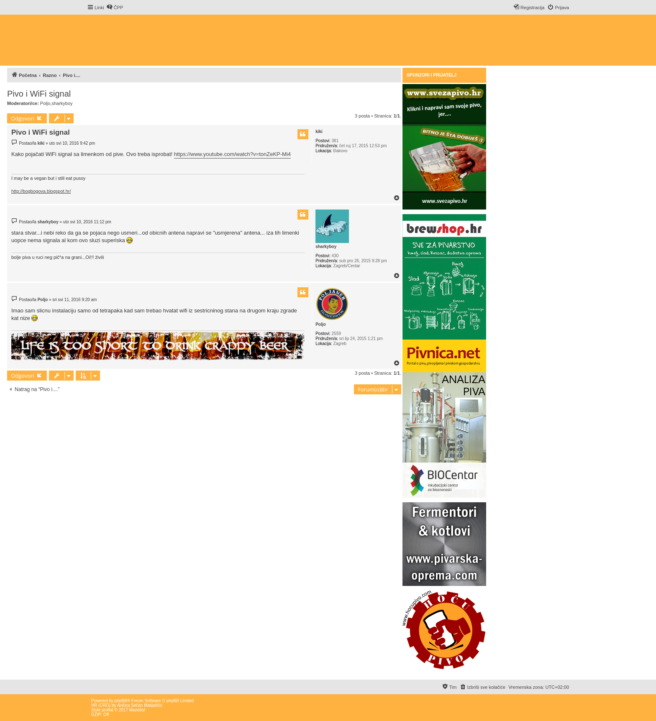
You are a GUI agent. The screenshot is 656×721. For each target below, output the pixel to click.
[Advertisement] (159, 417)
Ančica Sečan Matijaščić (139, 705)
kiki (319, 131)
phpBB (121, 700)
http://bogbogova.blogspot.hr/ (41, 191)
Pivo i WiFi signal (39, 93)
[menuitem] (114, 8)
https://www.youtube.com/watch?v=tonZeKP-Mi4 (232, 154)
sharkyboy (61, 103)
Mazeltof (137, 710)
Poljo (45, 103)
